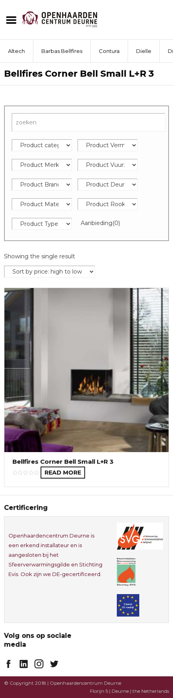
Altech (16, 51)
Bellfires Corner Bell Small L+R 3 (63, 461)
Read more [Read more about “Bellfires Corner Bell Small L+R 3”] (63, 472)
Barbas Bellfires (61, 51)
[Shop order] (49, 272)
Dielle (143, 51)
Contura (109, 51)
